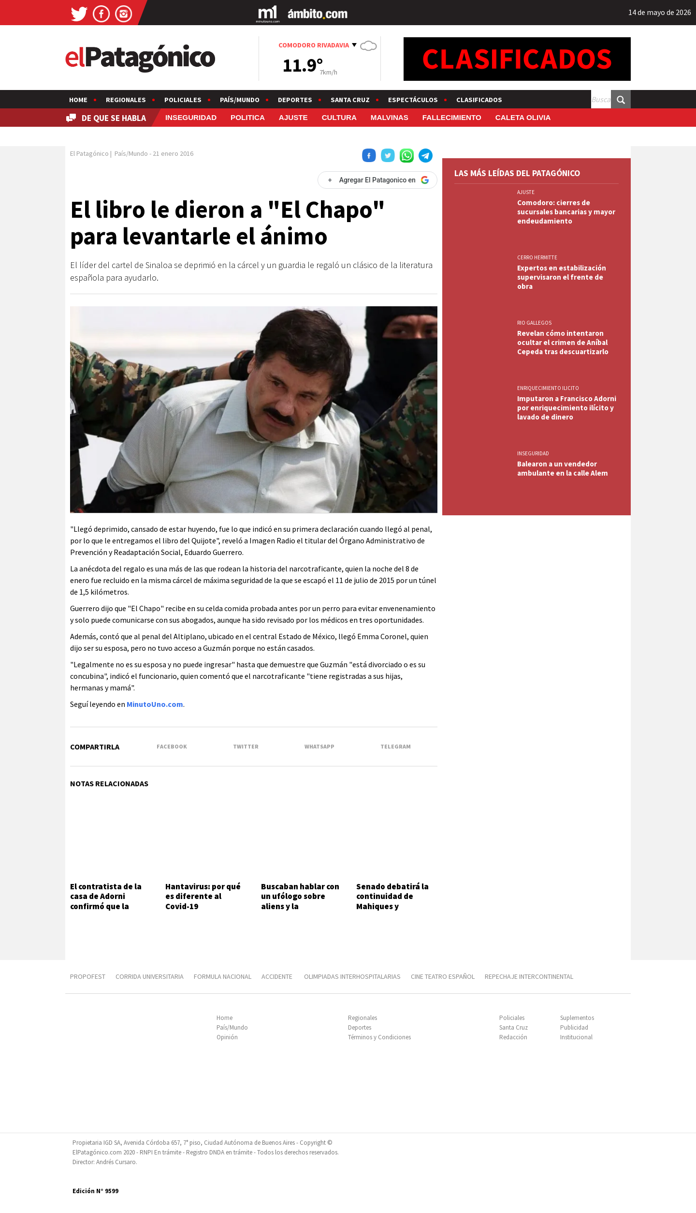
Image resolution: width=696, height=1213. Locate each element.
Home (78, 99)
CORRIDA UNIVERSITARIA (150, 976)
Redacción (513, 1037)
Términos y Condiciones (379, 1037)
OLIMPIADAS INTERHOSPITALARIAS (352, 976)
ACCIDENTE (277, 976)
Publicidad (574, 1027)
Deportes (295, 99)
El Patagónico (89, 153)
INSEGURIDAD (191, 117)
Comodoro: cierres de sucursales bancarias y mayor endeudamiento (566, 211)
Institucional (576, 1037)
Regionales (126, 99)
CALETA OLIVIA (523, 117)
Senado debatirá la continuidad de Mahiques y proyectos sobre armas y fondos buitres (392, 911)
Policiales (183, 99)
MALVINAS (389, 117)
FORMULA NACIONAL (222, 976)
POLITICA (248, 117)
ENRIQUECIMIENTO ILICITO (548, 388)
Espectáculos (413, 99)
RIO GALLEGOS (534, 322)
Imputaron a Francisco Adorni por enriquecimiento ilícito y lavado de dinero (566, 407)
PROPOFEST (87, 976)
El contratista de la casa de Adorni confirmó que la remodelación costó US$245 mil (107, 906)
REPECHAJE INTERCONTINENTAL (529, 976)
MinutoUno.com (155, 704)
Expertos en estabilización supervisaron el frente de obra (561, 277)
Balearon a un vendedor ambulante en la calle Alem (562, 468)
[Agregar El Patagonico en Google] (377, 180)
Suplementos (577, 1018)
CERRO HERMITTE (537, 257)
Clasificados (479, 99)
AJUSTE (293, 117)
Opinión (227, 1037)
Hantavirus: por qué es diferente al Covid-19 (203, 896)
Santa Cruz (350, 99)
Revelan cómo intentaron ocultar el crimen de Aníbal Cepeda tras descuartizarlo (563, 342)
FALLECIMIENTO (451, 117)
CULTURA (339, 117)
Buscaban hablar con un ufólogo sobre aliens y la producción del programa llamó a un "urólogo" (300, 911)
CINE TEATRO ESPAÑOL (443, 976)
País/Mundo (240, 99)
